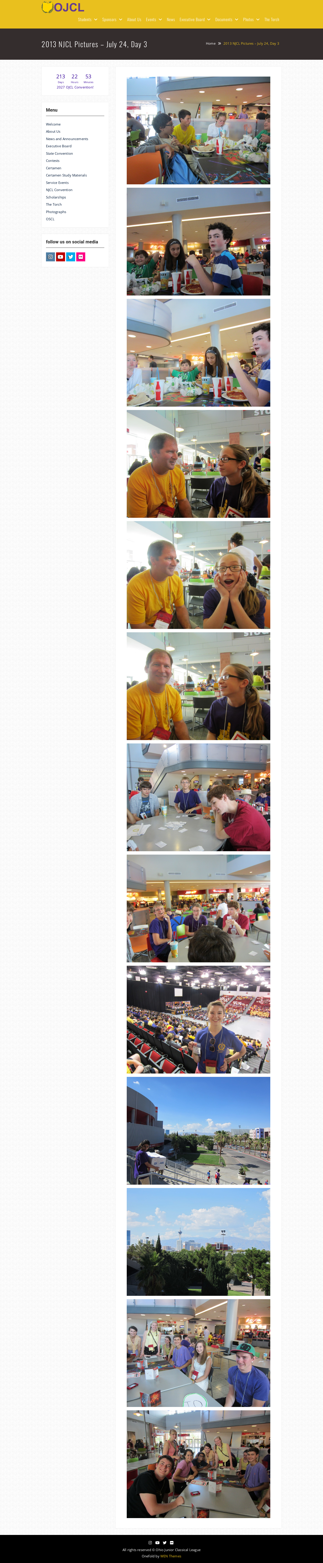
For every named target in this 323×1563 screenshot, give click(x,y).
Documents (224, 19)
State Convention (59, 153)
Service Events (57, 182)
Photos (248, 19)
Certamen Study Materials (66, 175)
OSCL (50, 219)
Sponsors (109, 19)
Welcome (53, 124)
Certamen (53, 168)
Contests (53, 160)
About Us (134, 19)
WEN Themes (170, 1556)
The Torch (271, 19)
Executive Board (192, 19)
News (171, 19)
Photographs (56, 211)
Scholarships (56, 197)
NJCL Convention (59, 189)
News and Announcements (67, 139)
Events (151, 19)
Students (85, 19)
